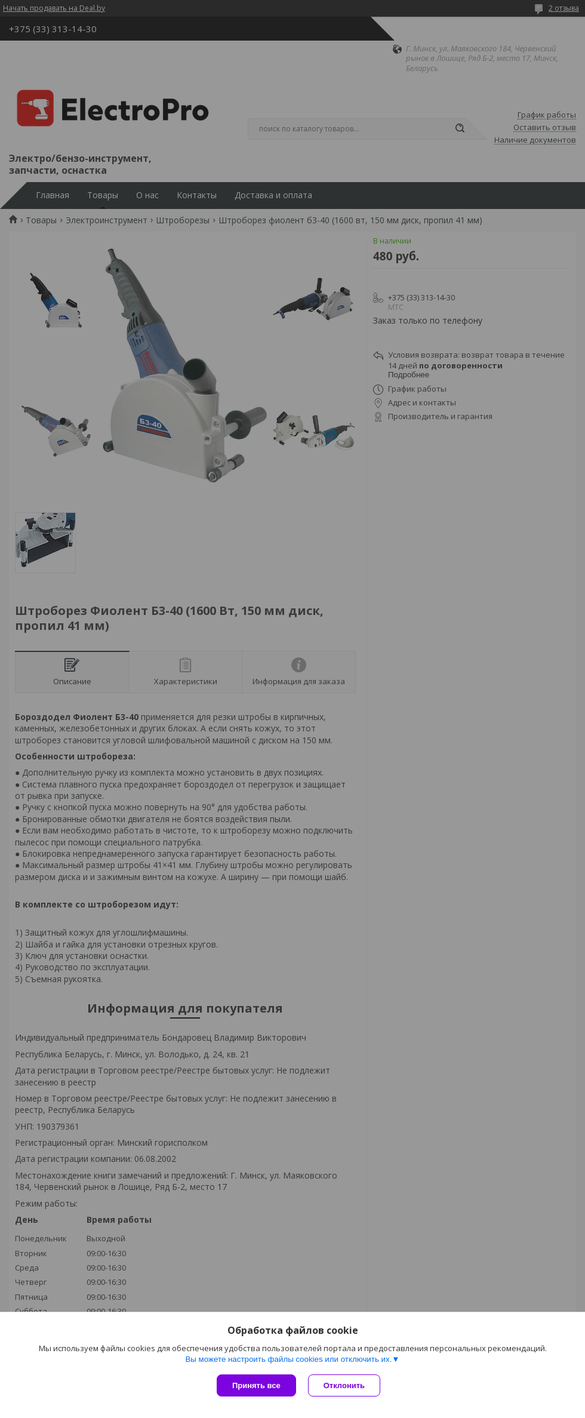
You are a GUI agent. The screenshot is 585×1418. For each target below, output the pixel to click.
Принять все (256, 1385)
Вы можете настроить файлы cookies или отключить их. (288, 1359)
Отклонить (344, 1385)
